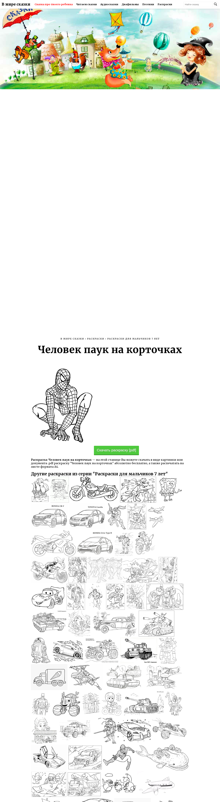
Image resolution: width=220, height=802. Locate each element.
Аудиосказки (109, 4)
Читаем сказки (86, 4)
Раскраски (165, 4)
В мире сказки (16, 4)
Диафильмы (130, 4)
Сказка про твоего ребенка (54, 4)
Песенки (148, 4)
